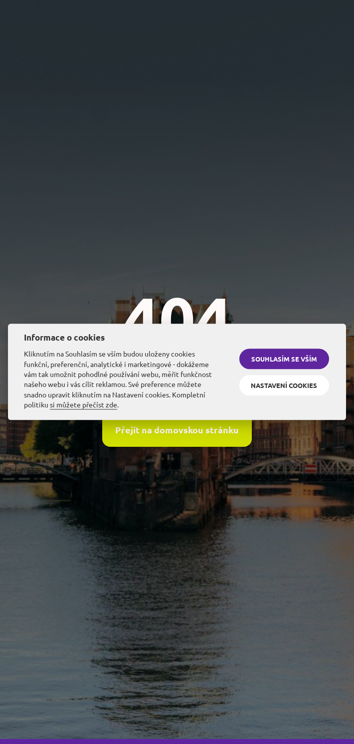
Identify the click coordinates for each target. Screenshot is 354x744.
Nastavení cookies (284, 385)
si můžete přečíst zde (83, 404)
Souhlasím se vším (284, 359)
